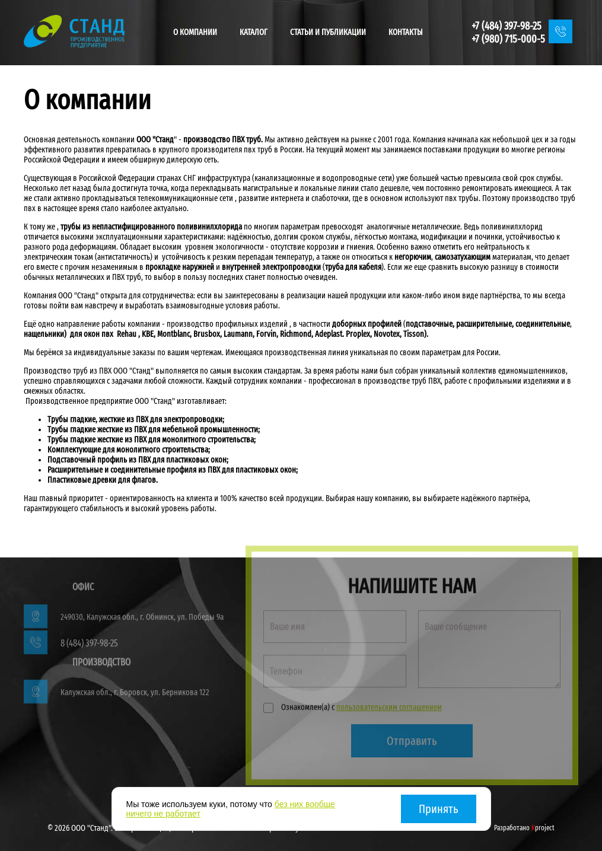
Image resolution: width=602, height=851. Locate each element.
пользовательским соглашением (389, 710)
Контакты (405, 32)
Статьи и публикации (328, 32)
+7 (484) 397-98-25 (507, 26)
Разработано (524, 828)
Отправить (412, 743)
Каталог (253, 32)
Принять (438, 809)
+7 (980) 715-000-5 (508, 39)
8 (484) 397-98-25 (89, 645)
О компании (195, 32)
